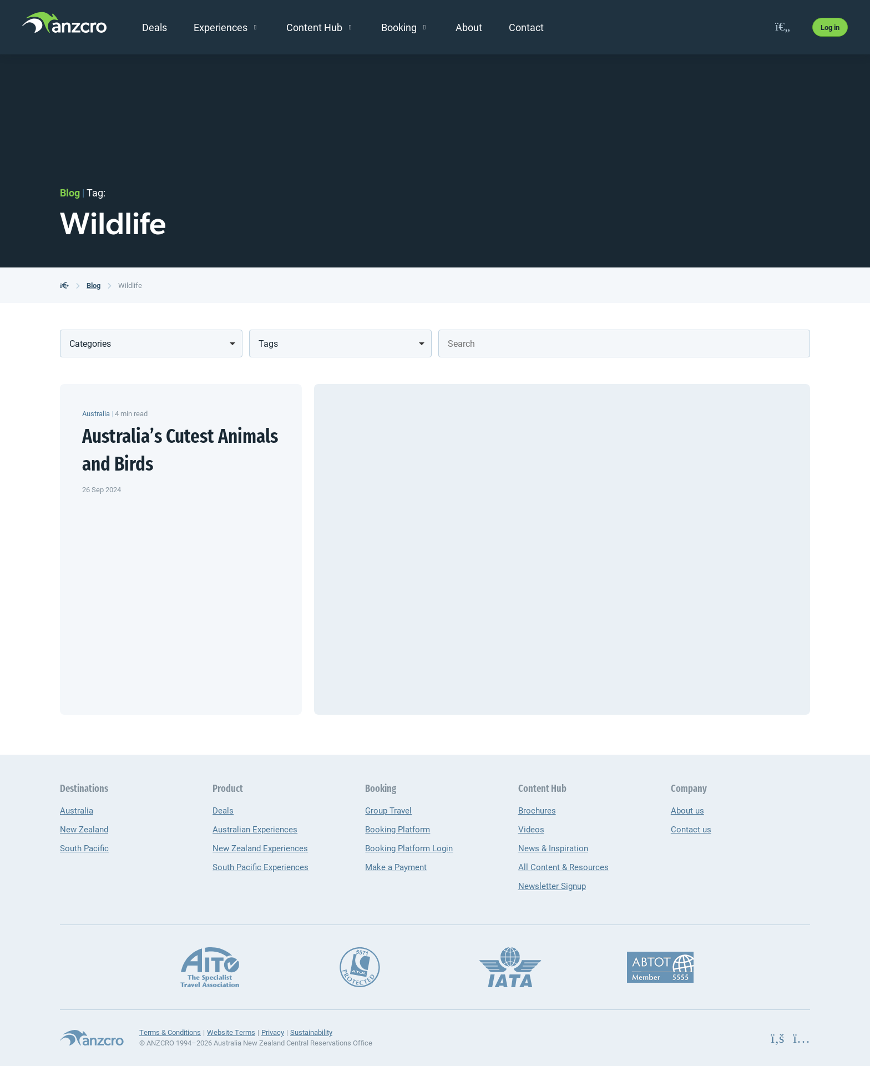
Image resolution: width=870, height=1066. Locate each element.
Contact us (691, 829)
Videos (531, 829)
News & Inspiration (553, 847)
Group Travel (388, 810)
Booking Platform (397, 829)
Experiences (220, 27)
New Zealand (84, 829)
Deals (154, 27)
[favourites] (782, 27)
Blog (93, 285)
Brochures (537, 810)
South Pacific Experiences (260, 866)
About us (687, 810)
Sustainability (311, 1032)
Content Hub (314, 27)
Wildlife (130, 285)
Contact (526, 27)
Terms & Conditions (170, 1032)
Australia (76, 810)
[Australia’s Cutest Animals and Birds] (562, 549)
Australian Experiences (255, 829)
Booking (399, 27)
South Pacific (84, 847)
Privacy (272, 1032)
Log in (830, 27)
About (469, 27)
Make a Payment (396, 866)
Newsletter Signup (552, 885)
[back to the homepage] (64, 285)
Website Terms (231, 1032)
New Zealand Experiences (260, 847)
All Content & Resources (563, 866)
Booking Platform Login (409, 847)
